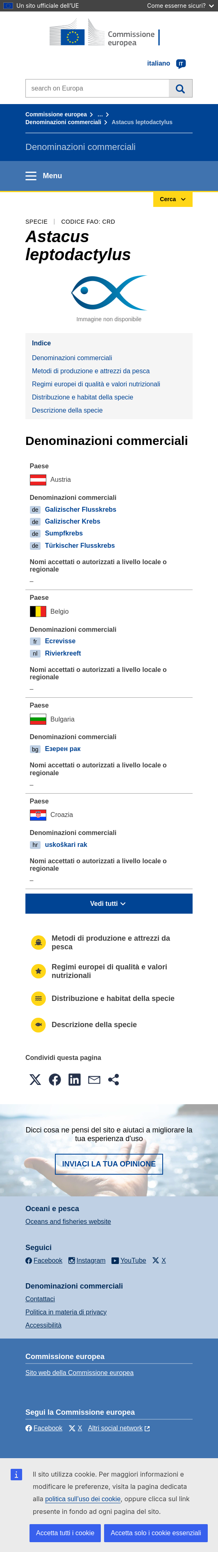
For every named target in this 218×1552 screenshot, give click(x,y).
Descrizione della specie (67, 410)
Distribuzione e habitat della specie (82, 397)
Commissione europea (56, 114)
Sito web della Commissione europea (79, 1372)
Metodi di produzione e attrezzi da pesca (91, 371)
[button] (35, 1079)
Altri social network (115, 1428)
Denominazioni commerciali (63, 122)
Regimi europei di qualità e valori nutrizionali (96, 384)
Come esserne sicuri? (180, 5)
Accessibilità (43, 1325)
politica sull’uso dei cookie (82, 1498)
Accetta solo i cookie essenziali (156, 1532)
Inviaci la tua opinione (109, 1164)
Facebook (43, 1428)
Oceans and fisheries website (68, 1221)
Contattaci (40, 1299)
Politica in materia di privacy (66, 1312)
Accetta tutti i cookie (65, 1532)
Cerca (180, 88)
